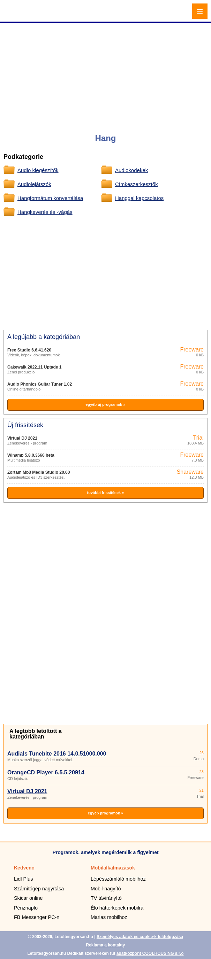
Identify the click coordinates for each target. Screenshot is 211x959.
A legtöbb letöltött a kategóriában (35, 734)
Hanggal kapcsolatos (139, 198)
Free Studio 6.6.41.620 (29, 350)
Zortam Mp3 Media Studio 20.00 (38, 472)
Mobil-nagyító (106, 888)
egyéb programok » (105, 813)
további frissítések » (105, 492)
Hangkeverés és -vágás (45, 212)
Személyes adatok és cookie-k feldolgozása (140, 936)
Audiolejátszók (34, 184)
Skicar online (28, 898)
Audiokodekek (131, 170)
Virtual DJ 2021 (22, 438)
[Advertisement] (106, 73)
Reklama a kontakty (105, 945)
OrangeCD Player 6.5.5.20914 (45, 772)
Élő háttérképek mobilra (117, 908)
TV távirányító (106, 898)
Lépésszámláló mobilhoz (118, 879)
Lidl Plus (23, 879)
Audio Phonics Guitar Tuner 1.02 (39, 384)
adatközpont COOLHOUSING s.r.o (150, 953)
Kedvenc (24, 868)
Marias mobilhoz (109, 917)
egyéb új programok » (105, 404)
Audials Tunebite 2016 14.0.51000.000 (56, 754)
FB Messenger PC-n (36, 917)
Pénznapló (26, 908)
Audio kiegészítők (38, 170)
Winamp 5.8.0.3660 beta (30, 455)
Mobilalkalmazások (113, 868)
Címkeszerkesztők (136, 184)
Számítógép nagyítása (39, 888)
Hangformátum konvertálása (50, 198)
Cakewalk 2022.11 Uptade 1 (34, 367)
